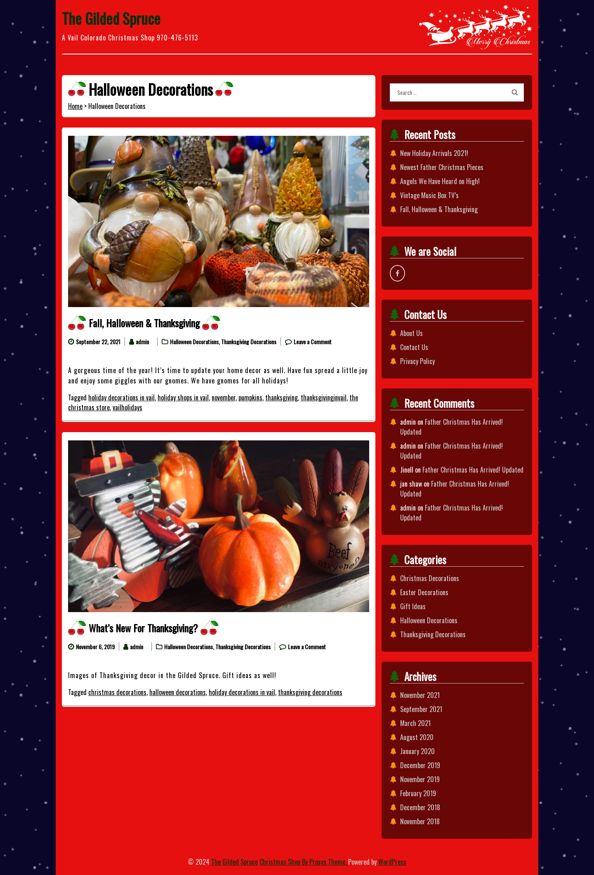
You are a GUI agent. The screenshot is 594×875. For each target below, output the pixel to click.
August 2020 (417, 737)
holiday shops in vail (183, 397)
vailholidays (127, 407)
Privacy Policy (417, 361)
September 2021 (421, 709)
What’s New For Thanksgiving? (143, 627)
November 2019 (420, 779)
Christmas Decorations (429, 578)
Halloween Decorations (194, 341)
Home (75, 106)
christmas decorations (117, 692)
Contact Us (414, 347)
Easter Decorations (424, 592)
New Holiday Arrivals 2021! (434, 153)
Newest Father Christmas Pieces (441, 167)
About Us (411, 333)
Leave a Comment (313, 341)
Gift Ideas (413, 606)
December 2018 (420, 807)
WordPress (392, 862)
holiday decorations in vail (121, 397)
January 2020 (417, 751)
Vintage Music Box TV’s (429, 195)
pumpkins (250, 397)
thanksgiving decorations (310, 692)
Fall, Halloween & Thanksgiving (144, 322)
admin (142, 341)
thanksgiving (281, 397)
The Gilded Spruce (111, 18)
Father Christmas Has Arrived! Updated (472, 470)
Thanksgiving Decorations (248, 341)
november (224, 397)
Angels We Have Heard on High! (440, 181)
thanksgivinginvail (323, 397)
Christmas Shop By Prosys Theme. (303, 862)
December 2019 (420, 765)
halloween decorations (177, 692)
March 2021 (415, 723)
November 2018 (420, 821)
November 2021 (420, 695)
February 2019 (418, 793)
